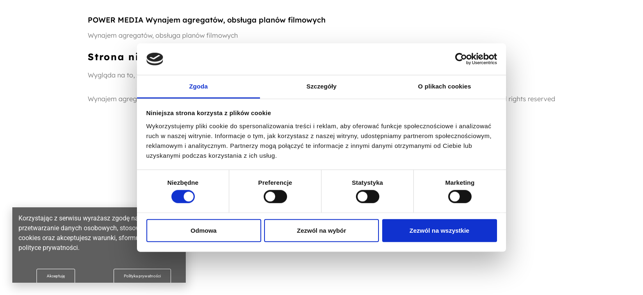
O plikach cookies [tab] (444, 86)
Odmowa (204, 230)
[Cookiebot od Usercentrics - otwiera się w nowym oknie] (461, 59)
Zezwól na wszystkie (440, 230)
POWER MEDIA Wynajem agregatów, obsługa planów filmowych (207, 20)
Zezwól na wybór (321, 230)
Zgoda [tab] (198, 86)
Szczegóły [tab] (321, 86)
